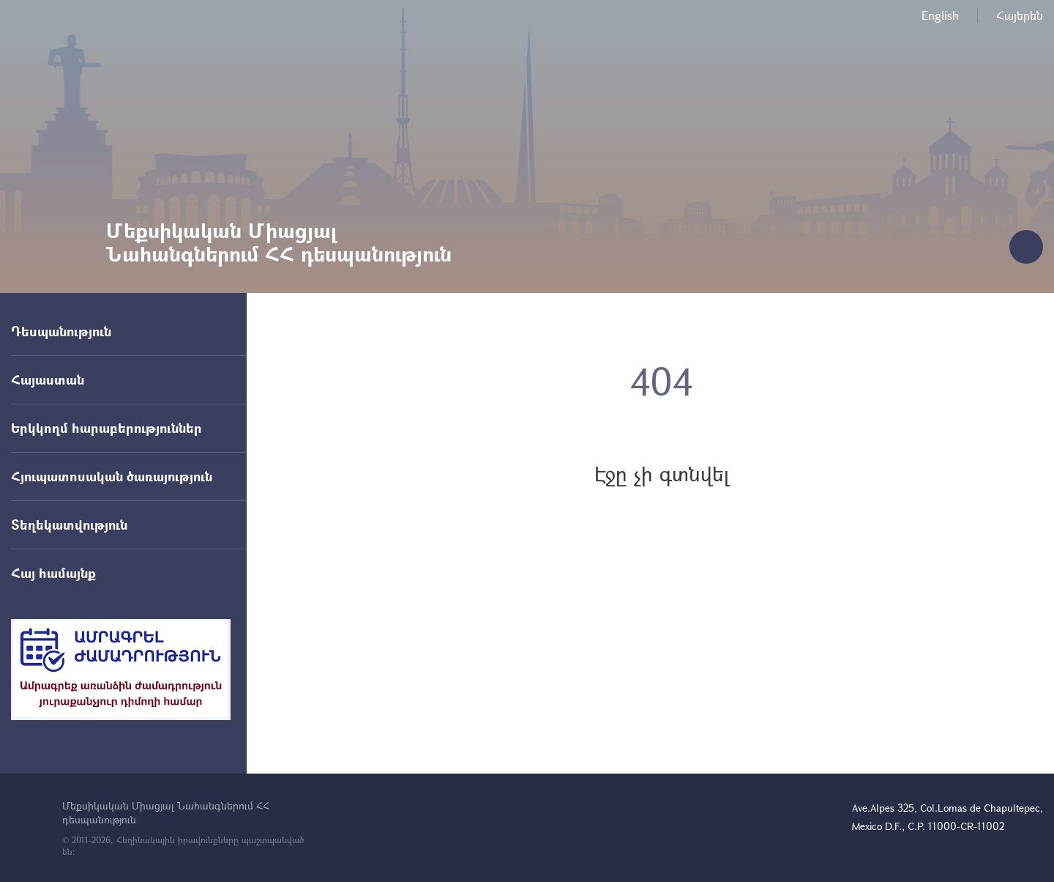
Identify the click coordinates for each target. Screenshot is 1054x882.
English (940, 15)
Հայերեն (1019, 15)
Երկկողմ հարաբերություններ (106, 428)
